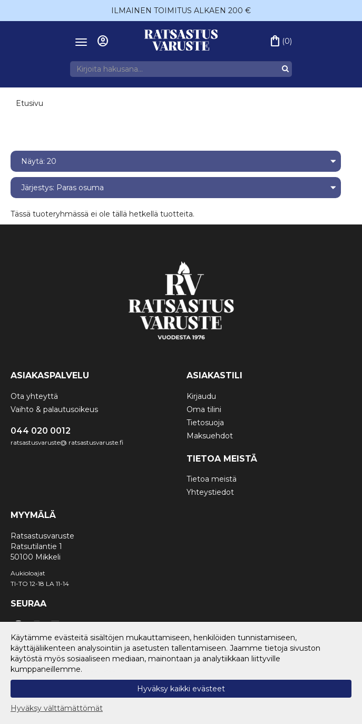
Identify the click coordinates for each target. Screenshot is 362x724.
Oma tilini (204, 409)
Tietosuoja (205, 422)
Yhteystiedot (210, 492)
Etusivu (29, 103)
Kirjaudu (201, 396)
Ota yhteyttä (34, 396)
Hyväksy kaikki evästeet (181, 688)
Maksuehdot (210, 436)
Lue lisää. (101, 669)
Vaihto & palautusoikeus (54, 409)
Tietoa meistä (212, 479)
